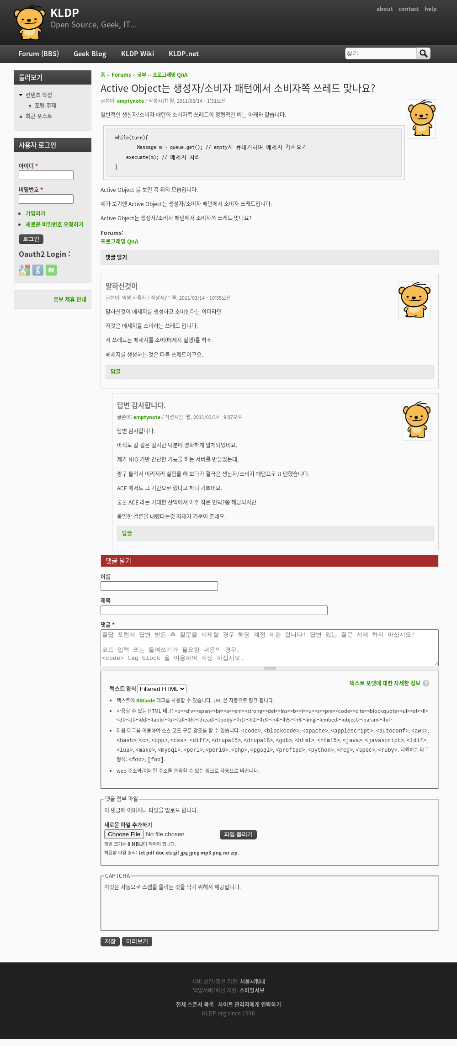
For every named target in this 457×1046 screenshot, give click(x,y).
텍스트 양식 (124, 695)
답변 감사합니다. (141, 405)
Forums (121, 75)
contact (409, 9)
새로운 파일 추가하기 (128, 832)
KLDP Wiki (137, 53)
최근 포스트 (39, 116)
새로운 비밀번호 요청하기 (55, 224)
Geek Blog (90, 53)
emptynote (130, 100)
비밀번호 (31, 190)
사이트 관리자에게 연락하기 (249, 1011)
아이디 (28, 166)
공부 (141, 75)
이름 (106, 577)
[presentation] (173, 916)
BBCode (145, 707)
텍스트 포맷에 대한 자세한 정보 (385, 690)
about (385, 9)
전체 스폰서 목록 (195, 1011)
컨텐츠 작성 (39, 95)
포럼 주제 (45, 105)
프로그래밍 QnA (170, 75)
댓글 (108, 625)
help (431, 9)
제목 (106, 600)
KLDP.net (184, 53)
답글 (116, 371)
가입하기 (36, 213)
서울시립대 (252, 988)
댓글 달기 (116, 257)
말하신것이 (122, 286)
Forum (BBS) (38, 53)
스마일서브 (252, 997)
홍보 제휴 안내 (69, 299)
